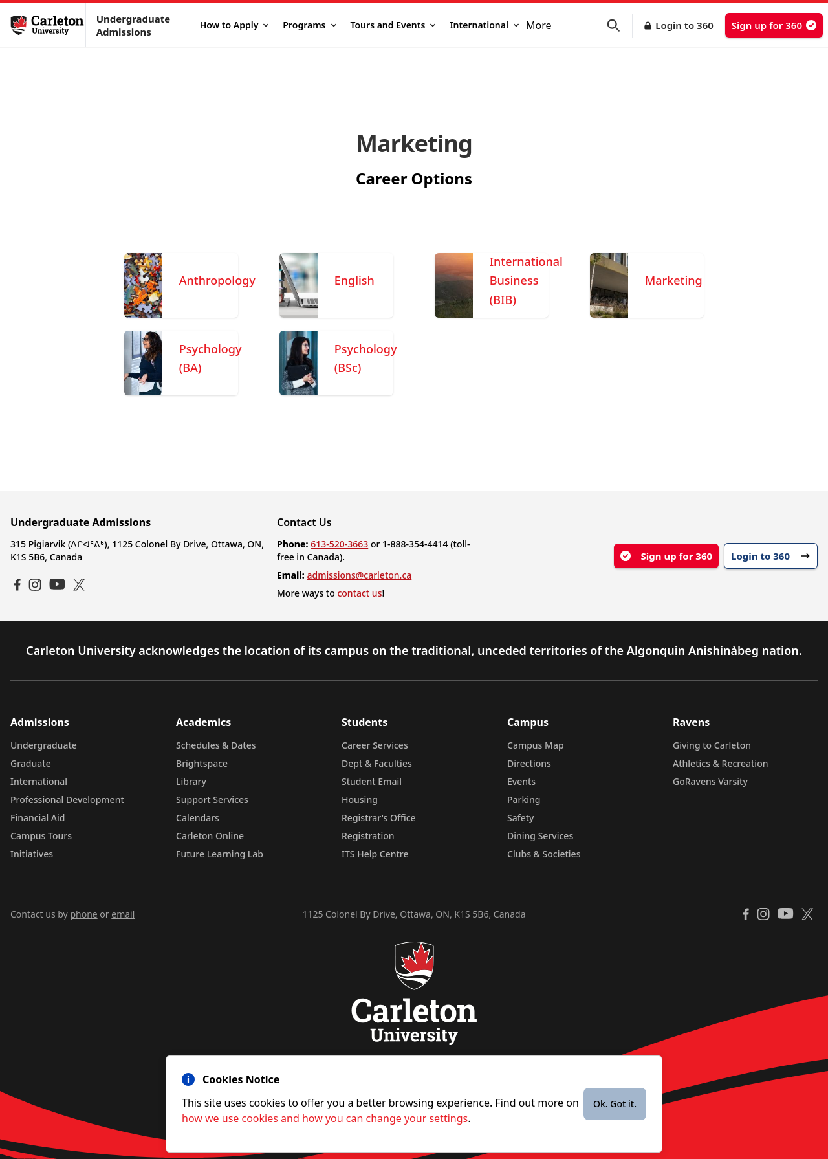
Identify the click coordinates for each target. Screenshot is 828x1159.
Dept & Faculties (377, 763)
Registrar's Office (379, 817)
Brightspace (202, 763)
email (123, 914)
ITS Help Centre (375, 854)
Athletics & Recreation (720, 763)
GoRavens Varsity (710, 781)
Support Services (212, 799)
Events (521, 781)
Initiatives (31, 854)
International (484, 25)
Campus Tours (41, 836)
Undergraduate (43, 745)
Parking (524, 799)
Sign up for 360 (774, 25)
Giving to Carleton (712, 745)
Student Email (372, 781)
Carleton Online (210, 836)
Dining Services (540, 836)
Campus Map (535, 745)
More (539, 25)
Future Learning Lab (219, 854)
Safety (520, 817)
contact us (359, 593)
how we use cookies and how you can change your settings (325, 1118)
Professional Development (67, 799)
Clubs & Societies (543, 854)
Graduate (30, 763)
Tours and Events (393, 25)
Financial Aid (37, 817)
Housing (360, 799)
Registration (368, 836)
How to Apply (234, 25)
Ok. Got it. (615, 1104)
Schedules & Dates (216, 745)
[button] (620, 26)
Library (191, 781)
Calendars (197, 817)
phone (83, 914)
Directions (529, 763)
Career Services (375, 745)
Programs (309, 25)
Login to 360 (684, 25)
